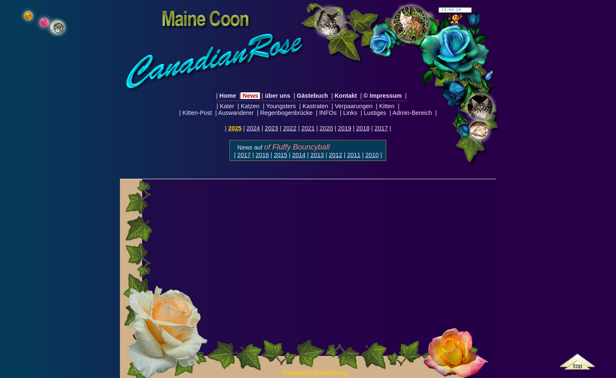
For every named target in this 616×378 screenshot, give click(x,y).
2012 (335, 155)
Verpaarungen (353, 106)
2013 (317, 155)
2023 (271, 128)
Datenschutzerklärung (315, 372)
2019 (344, 128)
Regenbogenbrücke (286, 112)
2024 (253, 128)
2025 (235, 128)
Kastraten (315, 106)
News (250, 95)
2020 (326, 128)
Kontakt (346, 95)
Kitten (386, 106)
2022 (289, 128)
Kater (227, 106)
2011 (353, 155)
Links (350, 112)
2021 (308, 128)
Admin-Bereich (412, 112)
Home (228, 95)
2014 (298, 155)
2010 (372, 155)
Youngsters (281, 106)
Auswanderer (236, 112)
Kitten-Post (197, 112)
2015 (280, 155)
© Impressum (382, 95)
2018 (362, 128)
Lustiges (375, 112)
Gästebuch (312, 95)
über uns (277, 95)
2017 (381, 128)
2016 (262, 155)
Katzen (250, 106)
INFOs (328, 112)
